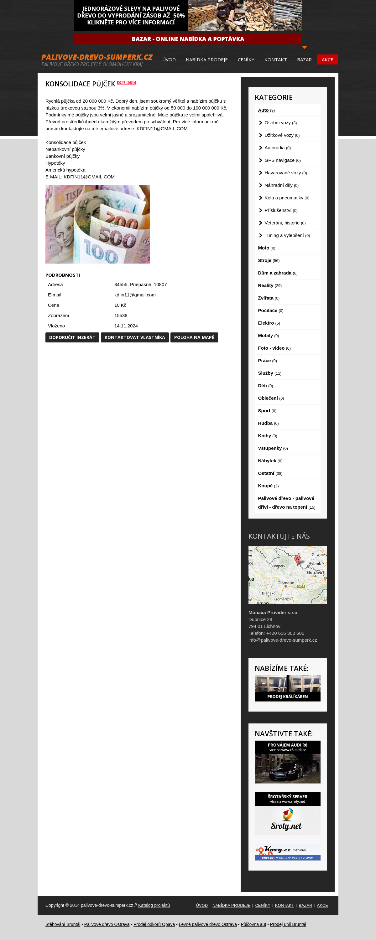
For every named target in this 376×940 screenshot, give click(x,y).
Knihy (267, 435)
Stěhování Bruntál (62, 924)
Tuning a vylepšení (287, 235)
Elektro (269, 323)
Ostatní (270, 473)
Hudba (268, 423)
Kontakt (275, 59)
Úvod (169, 59)
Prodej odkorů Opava (154, 924)
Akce (327, 59)
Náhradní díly (282, 185)
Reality (270, 285)
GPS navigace (283, 160)
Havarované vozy (286, 172)
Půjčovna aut (253, 924)
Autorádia (278, 147)
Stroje (269, 260)
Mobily (268, 335)
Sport (267, 410)
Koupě (268, 485)
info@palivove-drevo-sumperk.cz (282, 640)
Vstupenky (273, 448)
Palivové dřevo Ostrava (107, 924)
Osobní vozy (281, 122)
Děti (265, 385)
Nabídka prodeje (207, 59)
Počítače (271, 310)
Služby (270, 373)
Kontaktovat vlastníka (135, 337)
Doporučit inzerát (72, 337)
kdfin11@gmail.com (135, 294)
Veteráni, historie (285, 222)
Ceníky (246, 59)
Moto (266, 247)
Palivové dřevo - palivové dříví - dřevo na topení (287, 503)
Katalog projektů (154, 905)
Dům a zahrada (278, 272)
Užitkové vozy (282, 135)
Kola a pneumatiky (287, 197)
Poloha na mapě (194, 337)
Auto (266, 110)
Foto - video (274, 348)
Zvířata (269, 297)
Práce (267, 360)
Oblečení (271, 398)
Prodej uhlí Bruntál (288, 924)
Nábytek (270, 460)
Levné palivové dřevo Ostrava (208, 924)
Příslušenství (281, 210)
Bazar (304, 59)
